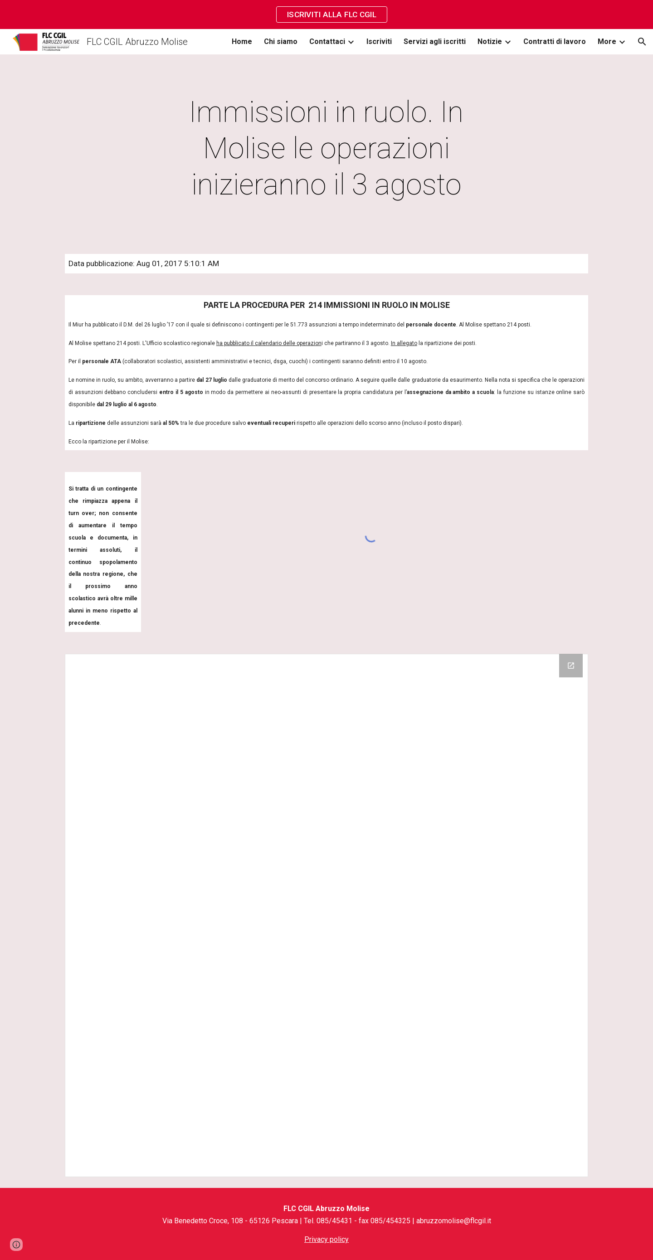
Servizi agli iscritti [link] (435, 41)
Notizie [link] (490, 41)
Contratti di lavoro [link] (554, 41)
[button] (642, 42)
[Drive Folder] (326, 915)
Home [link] (242, 41)
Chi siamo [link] (280, 41)
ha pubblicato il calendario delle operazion (269, 343)
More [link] (607, 41)
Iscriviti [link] (379, 41)
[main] (326, 149)
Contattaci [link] (327, 41)
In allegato (404, 343)
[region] (326, 14)
